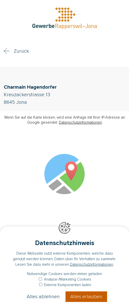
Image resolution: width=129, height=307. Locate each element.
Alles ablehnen (43, 297)
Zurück (21, 51)
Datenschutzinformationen (80, 122)
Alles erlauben (86, 297)
